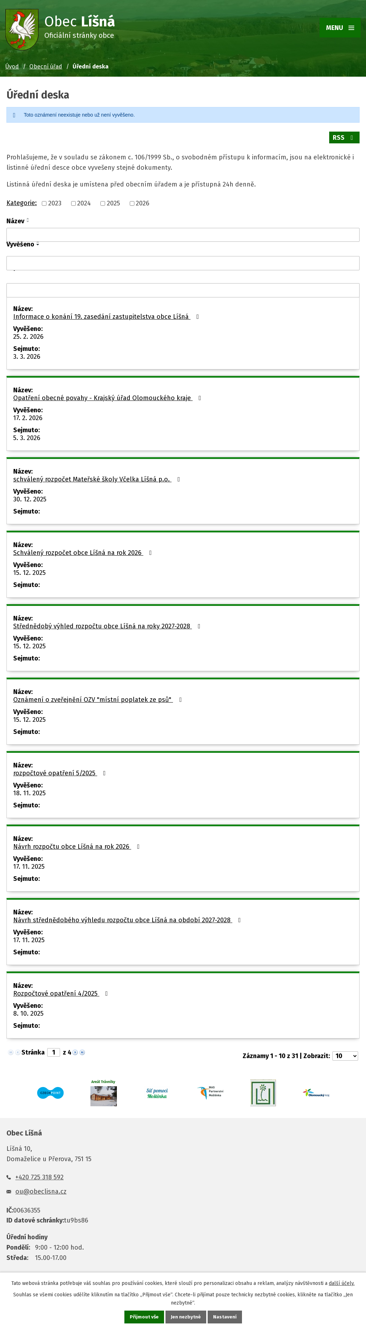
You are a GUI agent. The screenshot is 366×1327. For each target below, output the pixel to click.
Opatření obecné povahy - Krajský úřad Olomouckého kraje (108, 396)
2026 (142, 201)
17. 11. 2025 (29, 864)
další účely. (342, 1283)
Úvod (12, 66)
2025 (113, 201)
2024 (84, 201)
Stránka (33, 1050)
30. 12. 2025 (29, 497)
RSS (344, 138)
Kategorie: (21, 201)
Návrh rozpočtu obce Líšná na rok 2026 (78, 844)
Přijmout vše (144, 1317)
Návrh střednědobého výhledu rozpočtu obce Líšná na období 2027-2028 (128, 918)
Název (15, 219)
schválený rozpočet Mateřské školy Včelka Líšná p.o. (98, 477)
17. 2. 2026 (28, 416)
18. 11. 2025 (29, 791)
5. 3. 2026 (26, 436)
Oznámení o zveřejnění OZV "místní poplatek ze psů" (98, 697)
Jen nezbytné (186, 1317)
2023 (54, 201)
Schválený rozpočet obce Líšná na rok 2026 (84, 551)
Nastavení (225, 1317)
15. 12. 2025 (29, 571)
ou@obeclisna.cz (40, 1189)
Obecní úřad (45, 66)
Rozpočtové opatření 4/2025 (62, 991)
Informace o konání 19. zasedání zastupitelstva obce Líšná (107, 314)
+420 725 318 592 (39, 1175)
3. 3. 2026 (26, 354)
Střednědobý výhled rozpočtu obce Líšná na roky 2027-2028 (108, 624)
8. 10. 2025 (28, 1011)
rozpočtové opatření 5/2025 (61, 771)
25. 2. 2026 (28, 334)
